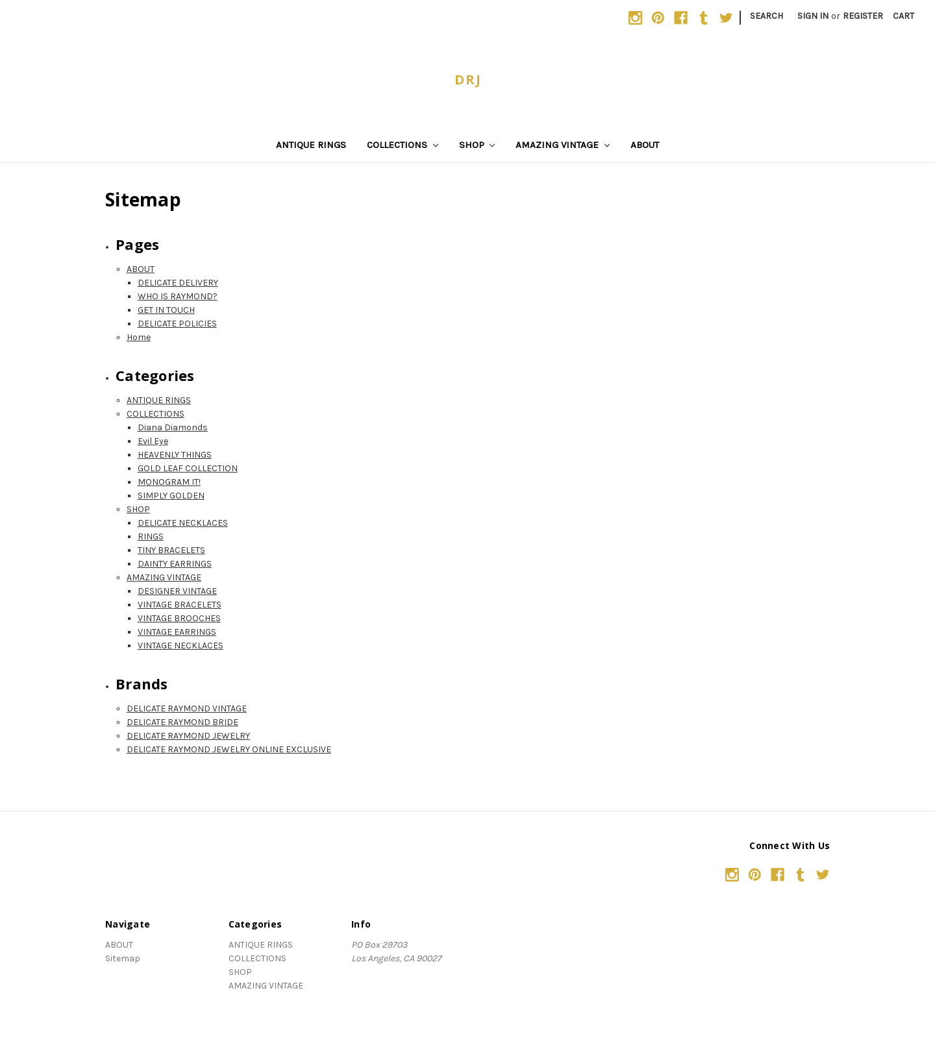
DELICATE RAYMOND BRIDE (182, 722)
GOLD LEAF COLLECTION (188, 468)
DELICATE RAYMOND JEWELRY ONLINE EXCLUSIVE (229, 749)
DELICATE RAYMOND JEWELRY (188, 735)
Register (863, 15)
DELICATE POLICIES (177, 323)
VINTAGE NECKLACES (180, 645)
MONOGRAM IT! (169, 481)
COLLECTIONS (402, 145)
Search (766, 15)
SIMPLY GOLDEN (171, 495)
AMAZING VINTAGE (563, 145)
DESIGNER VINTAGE (177, 591)
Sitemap (122, 958)
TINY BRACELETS (171, 550)
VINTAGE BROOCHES (179, 618)
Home (139, 337)
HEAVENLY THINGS (175, 454)
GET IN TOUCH (166, 309)
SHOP (477, 145)
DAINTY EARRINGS (175, 563)
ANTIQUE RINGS (311, 145)
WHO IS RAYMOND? (178, 296)
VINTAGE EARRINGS (177, 631)
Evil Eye (153, 441)
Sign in (813, 15)
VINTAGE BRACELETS (179, 604)
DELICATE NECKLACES (183, 522)
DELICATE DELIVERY (178, 282)
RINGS (151, 536)
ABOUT (644, 145)
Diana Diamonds (173, 427)
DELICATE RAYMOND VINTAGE (187, 708)
